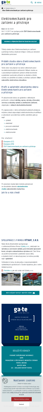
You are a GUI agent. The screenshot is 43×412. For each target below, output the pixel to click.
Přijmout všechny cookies (21, 399)
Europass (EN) (9, 144)
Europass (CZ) (9, 142)
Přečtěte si (8, 271)
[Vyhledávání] (32, 3)
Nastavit (21, 404)
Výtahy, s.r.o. (25, 246)
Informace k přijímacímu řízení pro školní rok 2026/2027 (20, 41)
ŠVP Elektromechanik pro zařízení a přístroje (20, 146)
